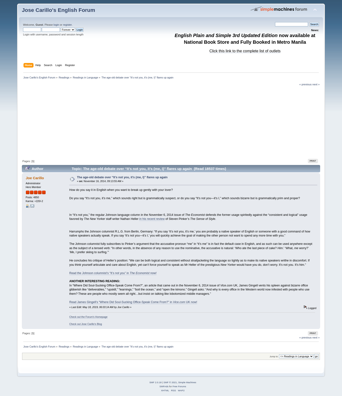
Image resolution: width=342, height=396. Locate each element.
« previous (305, 84)
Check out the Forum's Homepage (88, 316)
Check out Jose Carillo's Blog (85, 324)
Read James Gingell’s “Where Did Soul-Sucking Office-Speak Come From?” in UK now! (133, 302)
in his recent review (152, 219)
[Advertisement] (171, 122)
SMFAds (164, 386)
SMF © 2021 (170, 382)
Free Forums (179, 386)
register (67, 24)
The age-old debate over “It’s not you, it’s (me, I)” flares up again (122, 177)
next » (316, 84)
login (56, 24)
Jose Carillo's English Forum (58, 10)
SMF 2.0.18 (155, 382)
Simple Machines (187, 382)
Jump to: (274, 356)
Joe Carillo (35, 178)
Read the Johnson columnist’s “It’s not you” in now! (113, 273)
